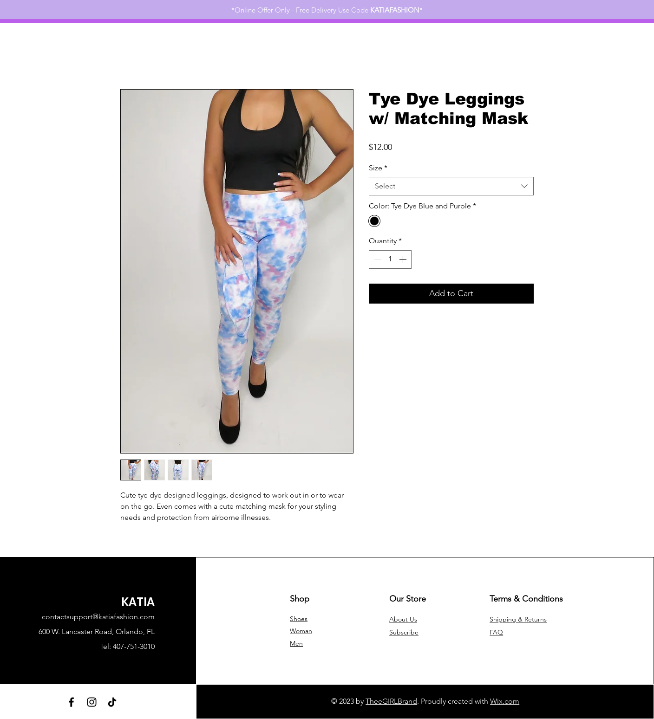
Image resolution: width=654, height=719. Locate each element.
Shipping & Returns (518, 619)
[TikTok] (112, 702)
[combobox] (451, 186)
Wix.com (504, 701)
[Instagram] (91, 702)
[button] (404, 632)
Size (378, 167)
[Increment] (403, 259)
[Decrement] (376, 259)
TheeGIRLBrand (391, 701)
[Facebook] (71, 702)
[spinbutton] (390, 259)
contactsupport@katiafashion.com (98, 616)
